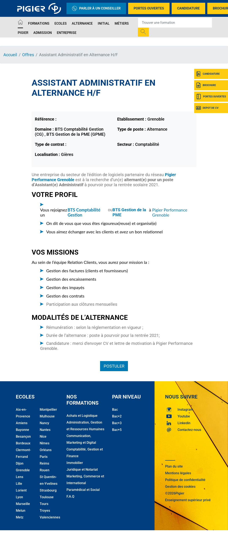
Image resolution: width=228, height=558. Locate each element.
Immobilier (74, 463)
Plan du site (174, 466)
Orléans (46, 450)
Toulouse (47, 497)
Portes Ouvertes (149, 8)
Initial (104, 23)
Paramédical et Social (83, 490)
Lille (19, 484)
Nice (43, 436)
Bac (115, 410)
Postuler (114, 366)
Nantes (45, 430)
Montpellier (48, 410)
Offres (28, 54)
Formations (38, 23)
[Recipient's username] (175, 23)
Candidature (188, 8)
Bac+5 (117, 430)
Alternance (82, 23)
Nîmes (44, 443)
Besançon (23, 436)
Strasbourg (48, 490)
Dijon (19, 463)
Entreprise (66, 33)
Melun (20, 511)
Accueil (10, 54)
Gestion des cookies (180, 487)
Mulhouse (47, 416)
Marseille (23, 504)
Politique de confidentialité (185, 480)
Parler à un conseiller (96, 8)
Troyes (45, 511)
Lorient (21, 490)
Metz (19, 517)
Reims (44, 463)
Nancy (44, 423)
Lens (19, 477)
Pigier (23, 33)
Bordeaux (23, 443)
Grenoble (23, 470)
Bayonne (22, 430)
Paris (44, 457)
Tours (44, 504)
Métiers (122, 23)
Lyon (19, 497)
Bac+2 (117, 416)
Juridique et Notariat (82, 470)
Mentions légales (178, 473)
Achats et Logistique (82, 416)
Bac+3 (117, 423)
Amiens (21, 423)
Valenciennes (50, 517)
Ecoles (60, 23)
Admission (42, 33)
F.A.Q (70, 496)
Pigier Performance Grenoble (169, 212)
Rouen (44, 470)
